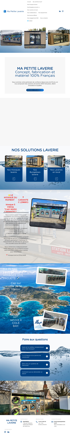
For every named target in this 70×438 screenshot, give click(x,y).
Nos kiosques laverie (32, 4)
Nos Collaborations (32, 12)
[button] (35, 348)
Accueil (29, 1)
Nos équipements (42, 12)
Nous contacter (44, 18)
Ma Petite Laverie (15, 11)
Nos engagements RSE (32, 18)
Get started (53, 11)
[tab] (35, 348)
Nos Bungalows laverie (32, 7)
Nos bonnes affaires (32, 15)
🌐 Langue (29, 20)
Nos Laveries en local (32, 10)
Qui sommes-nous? (37, 1)
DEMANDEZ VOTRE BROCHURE (35, 90)
